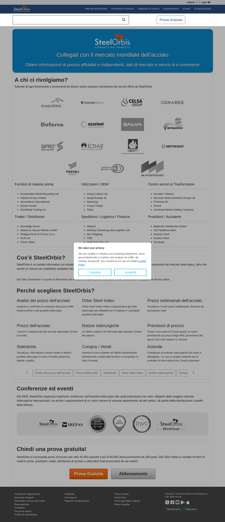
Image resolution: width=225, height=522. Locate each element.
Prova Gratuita (171, 20)
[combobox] (70, 20)
